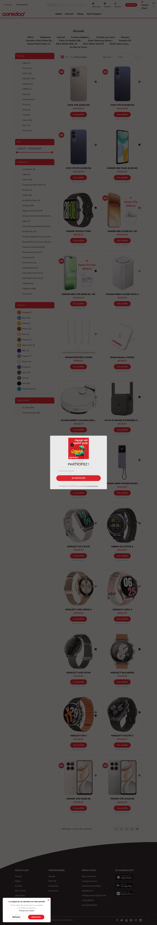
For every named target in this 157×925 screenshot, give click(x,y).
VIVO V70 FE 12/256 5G (78, 168)
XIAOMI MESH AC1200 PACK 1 (122, 294)
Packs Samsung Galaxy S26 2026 (37, 226)
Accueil (18, 876)
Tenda (26, 109)
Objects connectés (32, 210)
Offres (30, 37)
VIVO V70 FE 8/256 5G (122, 105)
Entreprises (53, 886)
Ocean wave (29, 389)
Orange (27, 312)
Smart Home (29, 262)
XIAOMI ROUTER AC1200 (78, 357)
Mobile (18, 881)
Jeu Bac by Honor (78, 47)
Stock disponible (78, 119)
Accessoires (28, 169)
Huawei (27, 190)
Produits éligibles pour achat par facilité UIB (37, 236)
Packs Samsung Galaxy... (100, 40)
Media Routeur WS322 (122, 357)
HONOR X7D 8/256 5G (78, 798)
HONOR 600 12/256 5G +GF (122, 231)
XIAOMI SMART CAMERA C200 (78, 483)
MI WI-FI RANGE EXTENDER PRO (122, 420)
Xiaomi (27, 120)
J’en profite (78, 114)
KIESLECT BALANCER (122, 672)
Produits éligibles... (80, 37)
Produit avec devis (105, 37)
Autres (27, 179)
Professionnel (22, 5)
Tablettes (27, 283)
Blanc (26, 361)
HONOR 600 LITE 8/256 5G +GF (78, 294)
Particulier (8, 5)
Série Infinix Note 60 (93, 43)
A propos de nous (89, 881)
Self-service (20, 891)
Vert (26, 372)
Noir (26, 383)
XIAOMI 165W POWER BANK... (122, 483)
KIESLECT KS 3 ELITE (78, 546)
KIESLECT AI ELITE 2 (122, 735)
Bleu (26, 318)
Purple (26, 367)
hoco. (26, 125)
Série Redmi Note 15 (66, 43)
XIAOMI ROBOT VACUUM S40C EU (79, 420)
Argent (26, 356)
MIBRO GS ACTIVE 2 (122, 546)
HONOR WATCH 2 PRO (78, 231)
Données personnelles (91, 886)
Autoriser (36, 917)
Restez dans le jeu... (120, 43)
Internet (107, 7)
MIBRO (26, 89)
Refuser (16, 917)
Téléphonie (45, 37)
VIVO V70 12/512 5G (78, 105)
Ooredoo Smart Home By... (39, 40)
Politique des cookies (26, 911)
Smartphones (30, 268)
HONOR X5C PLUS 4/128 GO (122, 168)
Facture (117, 7)
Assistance (20, 895)
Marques (125, 37)
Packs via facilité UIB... (70, 40)
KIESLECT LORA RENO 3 (78, 609)
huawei (27, 130)
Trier (128, 57)
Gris (25, 378)
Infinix (27, 73)
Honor (27, 68)
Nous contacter (89, 876)
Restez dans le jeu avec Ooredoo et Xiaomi (37, 242)
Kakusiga (27, 84)
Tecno (26, 104)
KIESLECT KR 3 (78, 735)
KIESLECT (28, 78)
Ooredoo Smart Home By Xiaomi (37, 216)
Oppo (26, 94)
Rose (25, 334)
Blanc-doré (28, 345)
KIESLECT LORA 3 (122, 609)
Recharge (96, 7)
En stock (28, 407)
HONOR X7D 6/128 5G (122, 798)
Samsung (28, 99)
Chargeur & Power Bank (34, 184)
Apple (26, 63)
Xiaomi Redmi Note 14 (38, 43)
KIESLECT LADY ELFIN (78, 672)
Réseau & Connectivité (33, 247)
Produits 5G (125, 40)
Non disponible (31, 412)
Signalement (87, 891)
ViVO (26, 115)
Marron (26, 328)
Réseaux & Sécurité (32, 252)
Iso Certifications (89, 905)
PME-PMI (52, 881)
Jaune (26, 323)
